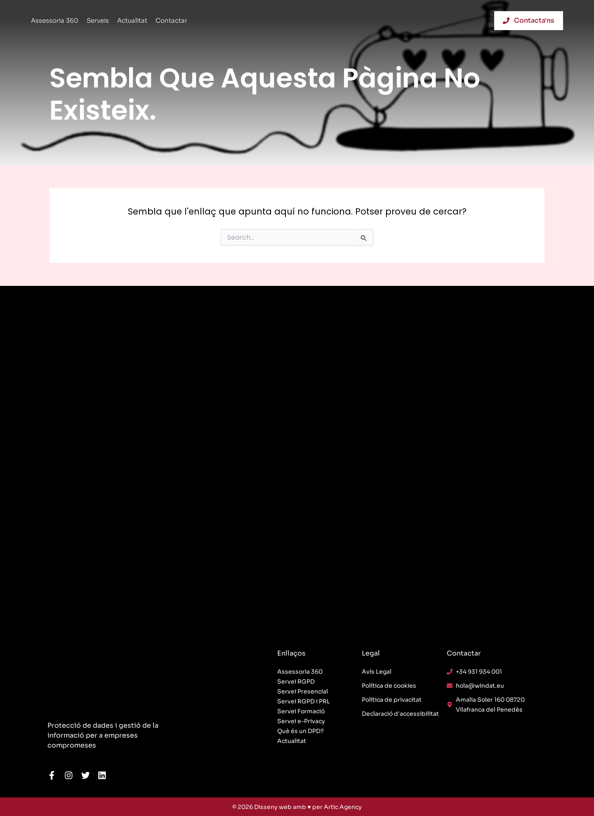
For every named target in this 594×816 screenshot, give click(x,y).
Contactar (171, 20)
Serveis (98, 20)
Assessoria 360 (54, 20)
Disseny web (273, 807)
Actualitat (132, 20)
